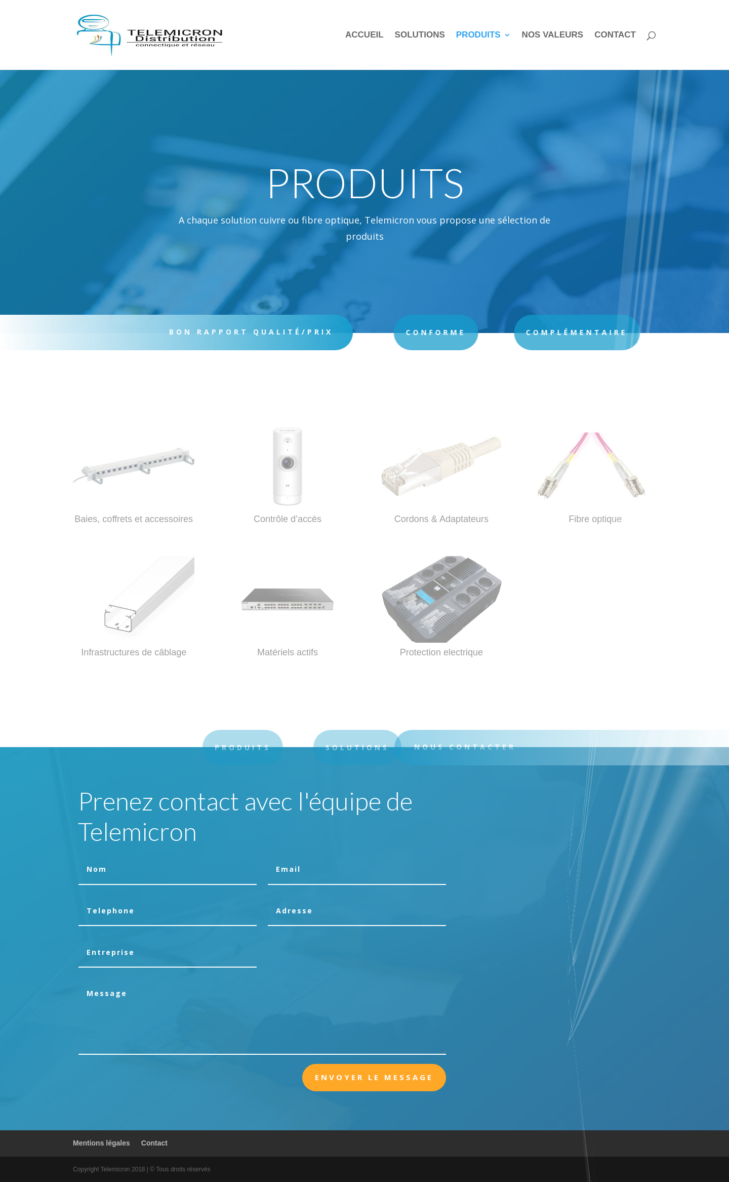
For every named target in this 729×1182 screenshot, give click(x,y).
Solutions (420, 35)
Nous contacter (477, 747)
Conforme (412, 332)
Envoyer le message (374, 1077)
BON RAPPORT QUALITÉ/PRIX (244, 332)
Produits (478, 35)
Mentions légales (101, 1143)
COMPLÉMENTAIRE (543, 332)
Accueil (364, 35)
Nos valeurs (553, 35)
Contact (615, 35)
